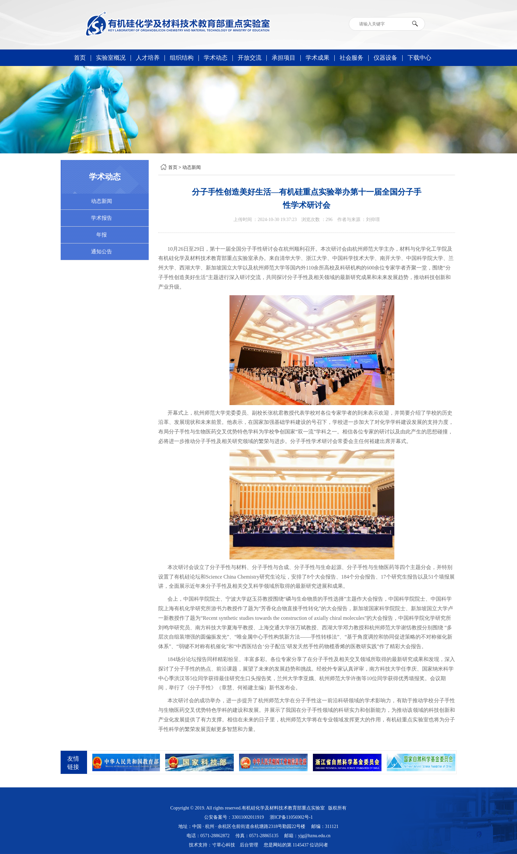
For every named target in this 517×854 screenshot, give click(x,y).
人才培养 (148, 57)
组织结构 (182, 57)
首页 (80, 57)
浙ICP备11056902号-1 (291, 817)
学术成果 (317, 57)
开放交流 (249, 57)
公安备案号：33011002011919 (234, 817)
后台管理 (249, 844)
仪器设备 (385, 57)
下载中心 (419, 57)
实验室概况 (111, 57)
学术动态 (216, 57)
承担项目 (283, 57)
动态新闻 (191, 167)
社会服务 (351, 57)
